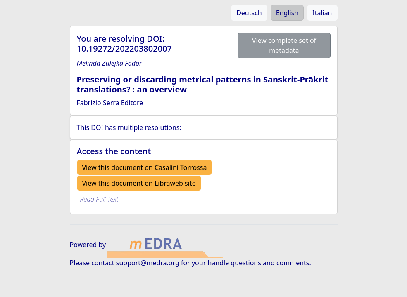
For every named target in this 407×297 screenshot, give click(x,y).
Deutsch (249, 12)
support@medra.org (147, 262)
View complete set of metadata (284, 45)
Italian (322, 12)
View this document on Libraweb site (139, 183)
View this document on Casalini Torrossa (144, 167)
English (287, 12)
